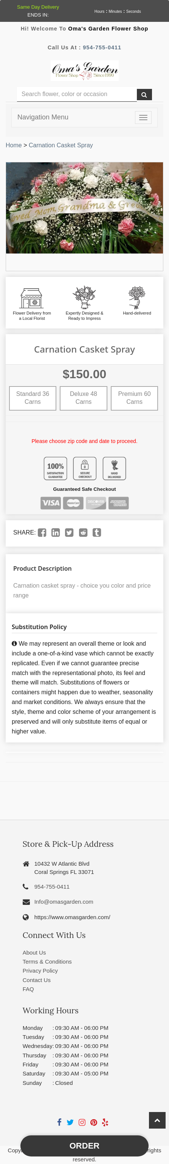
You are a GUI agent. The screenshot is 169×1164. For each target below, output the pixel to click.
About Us (34, 952)
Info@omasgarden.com (63, 901)
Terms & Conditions (47, 961)
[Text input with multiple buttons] (77, 94)
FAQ (28, 989)
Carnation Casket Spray (61, 145)
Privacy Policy (40, 970)
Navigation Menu (42, 117)
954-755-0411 (102, 47)
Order (84, 1145)
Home (14, 145)
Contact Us (37, 980)
